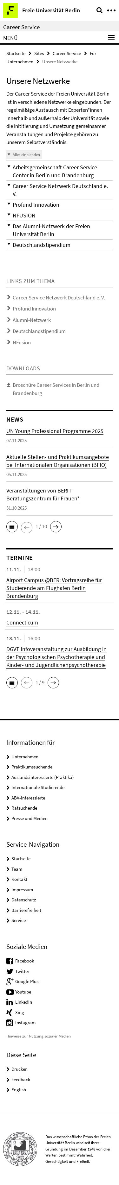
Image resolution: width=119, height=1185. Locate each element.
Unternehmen (24, 757)
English (18, 1090)
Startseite (15, 53)
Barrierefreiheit (26, 910)
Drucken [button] (19, 1069)
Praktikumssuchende (31, 767)
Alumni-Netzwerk (32, 320)
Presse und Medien (29, 818)
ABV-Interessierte (28, 798)
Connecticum (22, 622)
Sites (39, 53)
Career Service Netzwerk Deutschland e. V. (59, 297)
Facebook (24, 961)
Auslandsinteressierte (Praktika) (42, 777)
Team (16, 869)
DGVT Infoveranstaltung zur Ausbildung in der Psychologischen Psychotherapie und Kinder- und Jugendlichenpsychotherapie (56, 656)
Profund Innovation (34, 308)
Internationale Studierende (37, 787)
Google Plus (26, 981)
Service (18, 920)
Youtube (23, 992)
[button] (59, 171)
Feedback (20, 1079)
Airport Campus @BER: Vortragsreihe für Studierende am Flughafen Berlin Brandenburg (54, 587)
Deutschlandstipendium (39, 331)
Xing (19, 1012)
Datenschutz (23, 900)
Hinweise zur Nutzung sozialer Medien (38, 1036)
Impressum (22, 890)
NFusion (22, 342)
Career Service (21, 27)
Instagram (25, 1022)
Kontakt (19, 879)
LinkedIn (23, 1002)
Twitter (22, 971)
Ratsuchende (24, 808)
